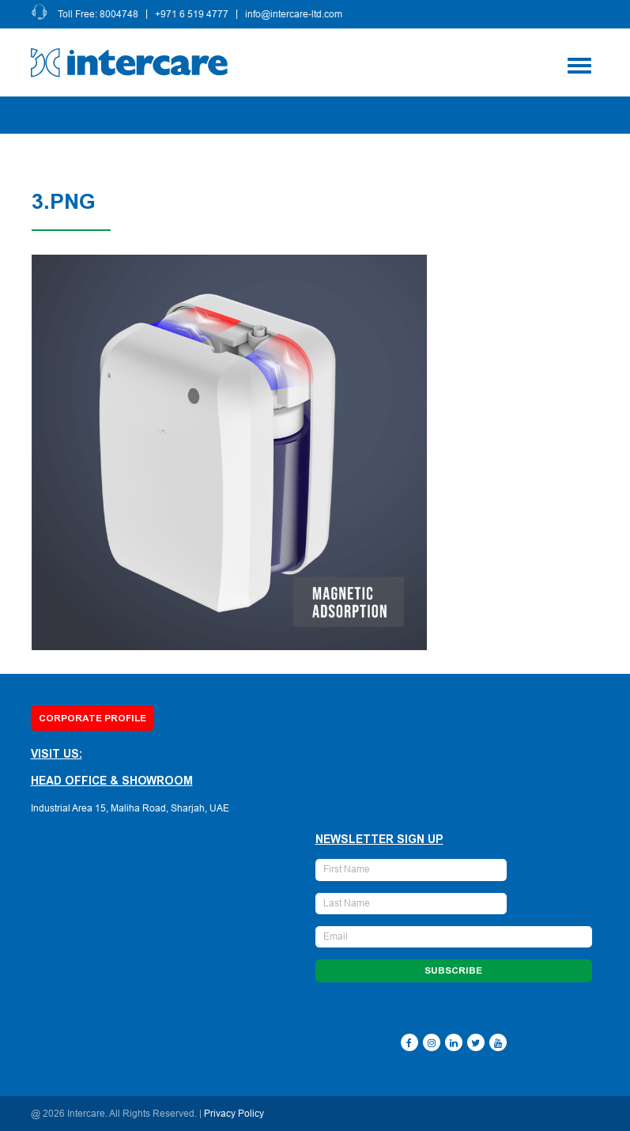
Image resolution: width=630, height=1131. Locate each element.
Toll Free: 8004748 (98, 14)
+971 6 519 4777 (192, 14)
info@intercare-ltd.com (294, 14)
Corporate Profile (92, 718)
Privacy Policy (234, 1113)
